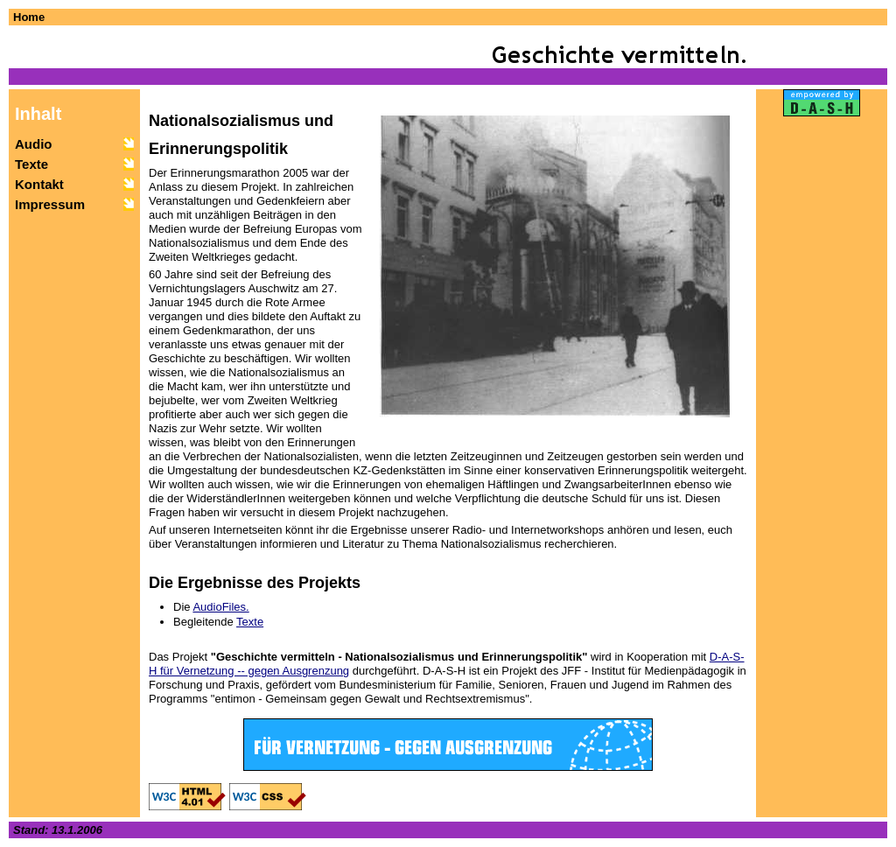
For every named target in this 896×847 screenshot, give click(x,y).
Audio (33, 143)
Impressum (50, 204)
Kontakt (39, 184)
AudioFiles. (220, 606)
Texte (31, 164)
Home (29, 17)
